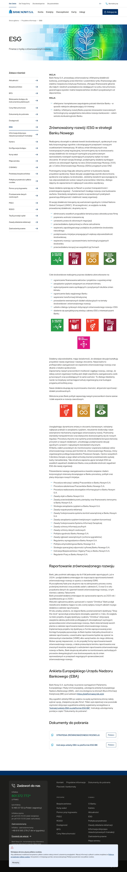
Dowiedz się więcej (22, 836)
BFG (23, 93)
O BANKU (23, 167)
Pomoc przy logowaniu (23, 188)
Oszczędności (62, 12)
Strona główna (14, 21)
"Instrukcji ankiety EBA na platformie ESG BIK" (69, 708)
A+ (101, 4)
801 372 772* (21, 796)
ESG (40, 21)
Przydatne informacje (29, 21)
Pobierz (112, 735)
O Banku (92, 803)
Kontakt (60, 782)
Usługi (82, 12)
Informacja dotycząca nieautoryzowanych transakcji (23, 134)
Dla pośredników (53, 4)
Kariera (23, 142)
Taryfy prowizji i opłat (23, 216)
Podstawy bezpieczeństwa (23, 174)
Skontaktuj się (111, 3)
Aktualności (23, 80)
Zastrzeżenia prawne (23, 228)
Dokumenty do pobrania (23, 114)
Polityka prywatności (97, 820)
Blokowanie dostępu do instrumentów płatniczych (23, 100)
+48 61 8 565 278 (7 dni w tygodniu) (28, 830)
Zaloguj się (110, 12)
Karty (74, 12)
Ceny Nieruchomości (23, 108)
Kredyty (49, 12)
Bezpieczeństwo (23, 87)
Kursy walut (23, 154)
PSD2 (23, 203)
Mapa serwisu (23, 161)
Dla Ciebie (12, 4)
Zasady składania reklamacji (23, 222)
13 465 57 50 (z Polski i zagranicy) (27, 807)
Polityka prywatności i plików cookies (23, 181)
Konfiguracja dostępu (23, 148)
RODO (23, 209)
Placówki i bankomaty (66, 786)
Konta (40, 12)
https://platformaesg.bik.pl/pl (90, 694)
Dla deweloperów (39, 4)
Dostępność (23, 120)
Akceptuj (15, 862)
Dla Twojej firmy (24, 4)
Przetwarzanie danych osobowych (23, 195)
